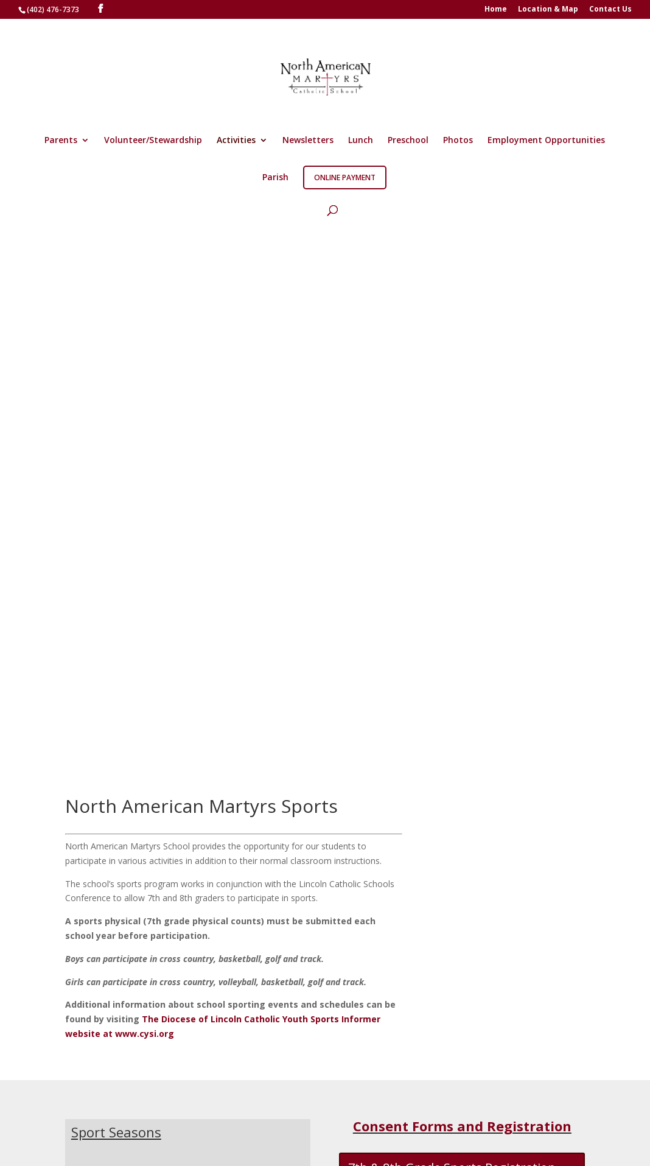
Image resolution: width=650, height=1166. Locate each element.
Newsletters (308, 141)
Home (495, 9)
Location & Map (548, 9)
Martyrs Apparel (142, 1110)
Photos (458, 141)
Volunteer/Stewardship (153, 141)
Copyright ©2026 (232, 1143)
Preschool (408, 141)
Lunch (360, 141)
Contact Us (610, 9)
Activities (236, 141)
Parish (275, 178)
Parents (60, 141)
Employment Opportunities (546, 141)
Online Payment (345, 177)
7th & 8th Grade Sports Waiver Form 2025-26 (452, 704)
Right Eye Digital (149, 1143)
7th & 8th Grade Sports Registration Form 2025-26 (452, 638)
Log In (356, 1110)
